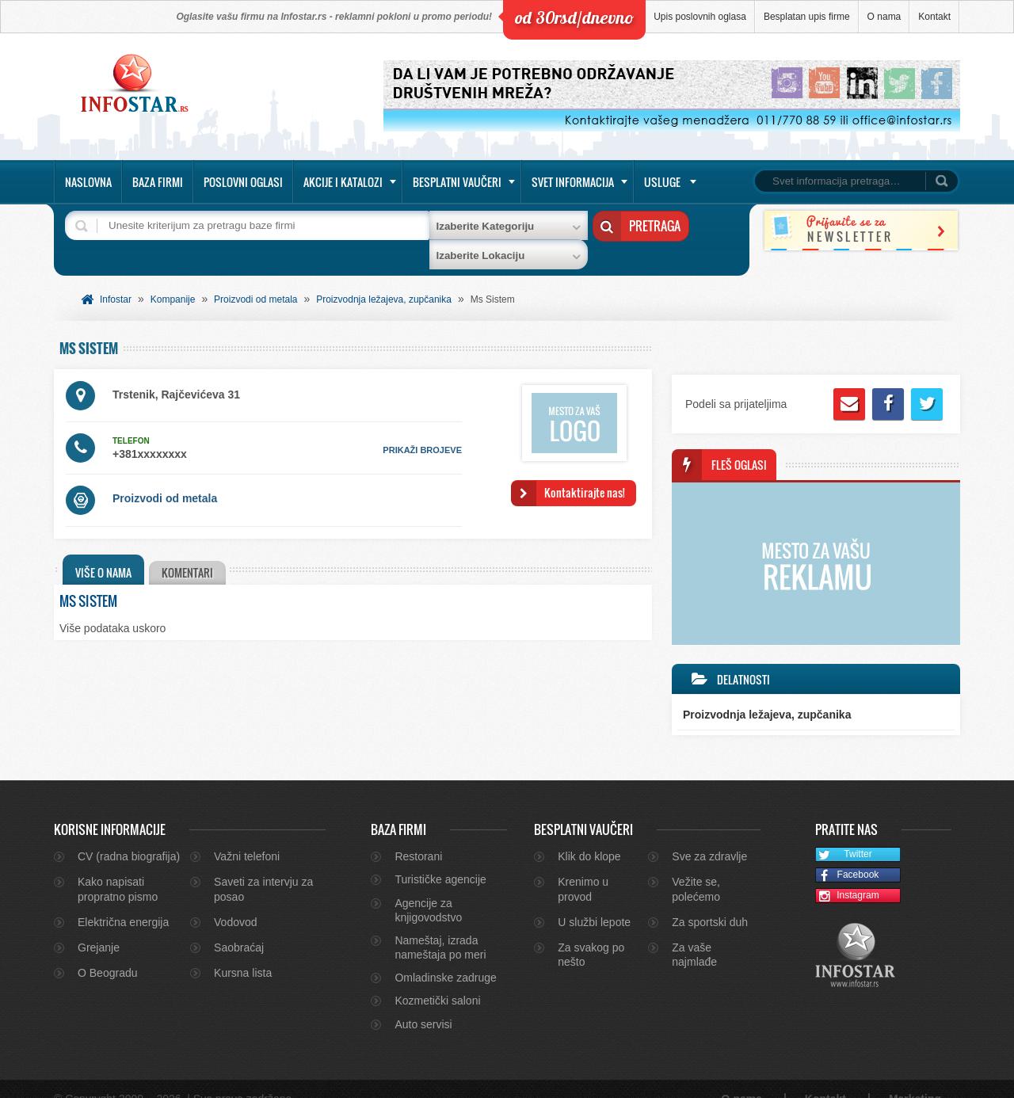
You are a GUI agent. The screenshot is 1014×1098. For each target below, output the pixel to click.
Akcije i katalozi (343, 181)
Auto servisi (423, 1004)
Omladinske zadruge (445, 957)
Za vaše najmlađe (694, 934)
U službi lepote (594, 902)
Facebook (847, 856)
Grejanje (99, 927)
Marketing (915, 1079)
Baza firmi (157, 181)
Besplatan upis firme (807, 16)
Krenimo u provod (583, 869)
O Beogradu (108, 953)
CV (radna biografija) (129, 836)
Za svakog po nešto (591, 934)
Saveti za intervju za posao (263, 869)
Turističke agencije (440, 860)
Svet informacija (573, 181)
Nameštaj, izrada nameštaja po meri (440, 927)
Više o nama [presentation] (103, 552)
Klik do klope (589, 836)
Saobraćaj (239, 927)
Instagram (847, 876)
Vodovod (235, 902)
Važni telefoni (247, 836)
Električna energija (123, 902)
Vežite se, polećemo (696, 869)
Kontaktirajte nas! (584, 472)
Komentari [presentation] (190, 552)
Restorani (418, 836)
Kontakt (934, 16)
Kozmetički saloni (437, 981)
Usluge (662, 181)
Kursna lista (243, 953)
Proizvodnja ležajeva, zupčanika (384, 279)
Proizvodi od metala (255, 279)
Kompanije (173, 279)
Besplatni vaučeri (457, 181)
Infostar (116, 279)
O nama (884, 16)
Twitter (844, 835)
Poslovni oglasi (243, 181)
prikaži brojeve (422, 430)
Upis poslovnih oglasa (700, 16)
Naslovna (88, 181)
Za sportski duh (710, 902)
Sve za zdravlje (709, 836)
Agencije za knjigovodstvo (428, 890)
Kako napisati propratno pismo (118, 869)
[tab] (103, 550)
